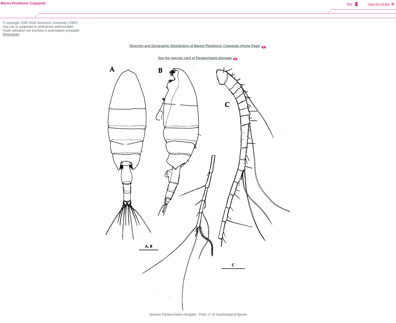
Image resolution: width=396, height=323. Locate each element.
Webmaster (11, 34)
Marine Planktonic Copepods (23, 3)
